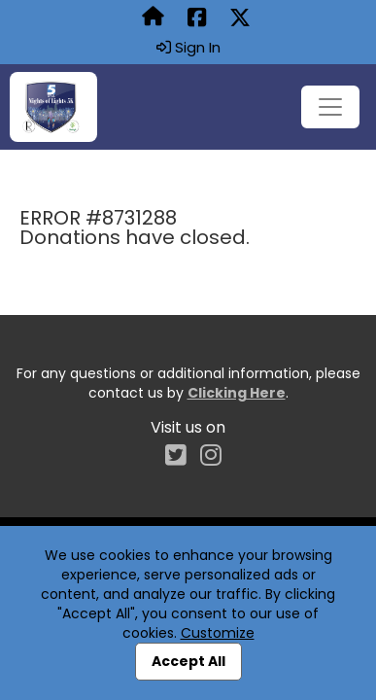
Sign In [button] (188, 47)
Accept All (188, 661)
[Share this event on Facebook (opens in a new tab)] (197, 18)
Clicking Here (237, 392)
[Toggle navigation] (330, 107)
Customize (218, 633)
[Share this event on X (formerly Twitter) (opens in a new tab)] (240, 18)
